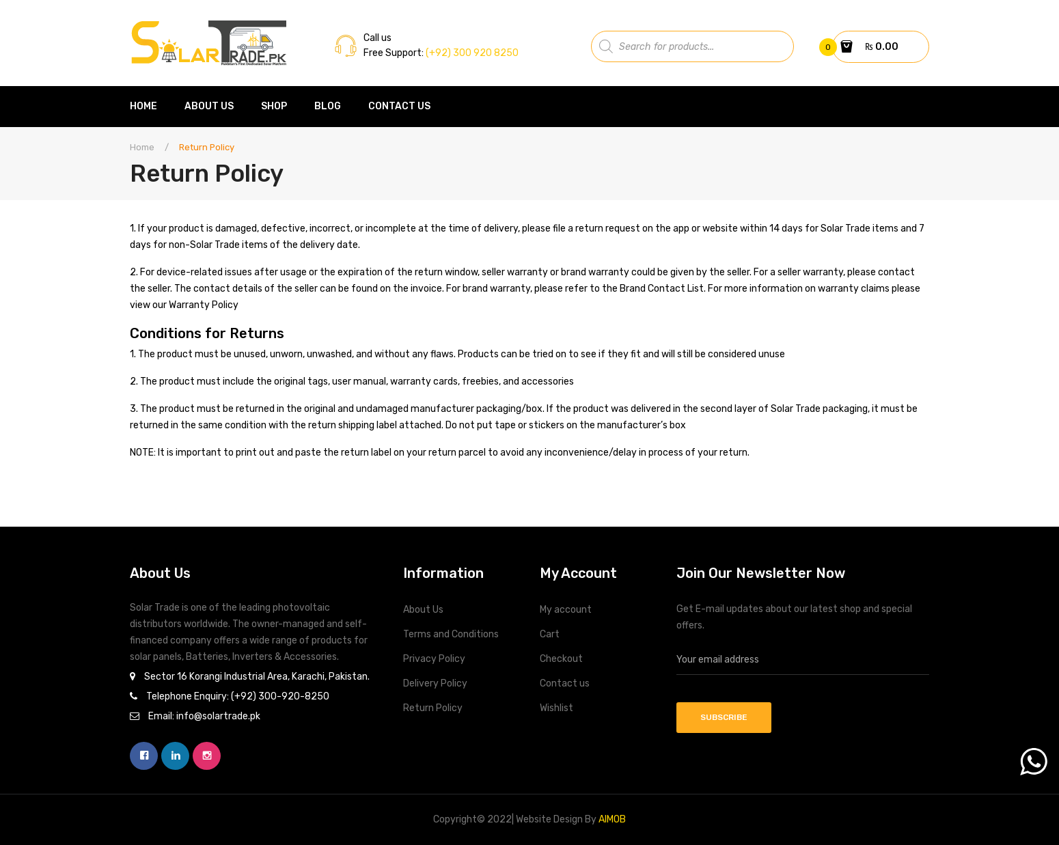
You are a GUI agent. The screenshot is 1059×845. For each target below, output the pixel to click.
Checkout (561, 659)
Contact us (565, 683)
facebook (144, 756)
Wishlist (556, 708)
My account (566, 609)
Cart (550, 634)
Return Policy (433, 708)
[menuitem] (150, 106)
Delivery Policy (435, 683)
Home (142, 147)
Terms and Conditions (451, 634)
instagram (207, 756)
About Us (423, 609)
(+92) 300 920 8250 (471, 53)
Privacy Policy (434, 659)
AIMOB (612, 819)
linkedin (175, 756)
